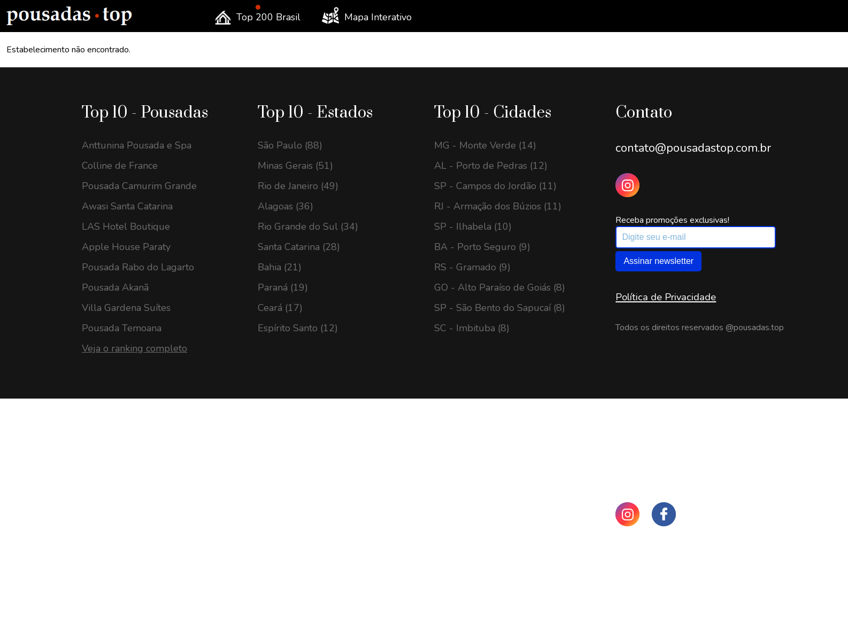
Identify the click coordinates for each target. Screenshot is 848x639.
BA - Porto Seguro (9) (482, 246)
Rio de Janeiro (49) (298, 186)
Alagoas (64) (285, 583)
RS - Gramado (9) (472, 267)
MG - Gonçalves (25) (127, 441)
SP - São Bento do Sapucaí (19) (150, 603)
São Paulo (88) (290, 145)
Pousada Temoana (121, 328)
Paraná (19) (283, 287)
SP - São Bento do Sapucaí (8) (499, 307)
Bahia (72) (280, 542)
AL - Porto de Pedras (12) (491, 165)
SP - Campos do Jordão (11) (495, 186)
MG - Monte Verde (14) (485, 145)
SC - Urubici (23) (119, 482)
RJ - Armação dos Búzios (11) (497, 206)
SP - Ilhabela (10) (473, 226)
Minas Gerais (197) (298, 461)
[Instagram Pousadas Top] (627, 185)
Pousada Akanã (115, 287)
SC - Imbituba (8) (472, 328)
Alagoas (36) (285, 206)
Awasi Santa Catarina (127, 206)
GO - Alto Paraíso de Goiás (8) (499, 287)
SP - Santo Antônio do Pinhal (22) (155, 502)
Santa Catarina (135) (302, 502)
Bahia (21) (280, 267)
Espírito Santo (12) (298, 328)
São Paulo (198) (293, 441)
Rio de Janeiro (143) (301, 482)
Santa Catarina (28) (299, 246)
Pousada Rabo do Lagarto (138, 267)
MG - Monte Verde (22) (133, 522)
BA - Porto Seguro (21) (133, 563)
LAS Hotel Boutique (126, 226)
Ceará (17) (280, 307)
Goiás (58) (280, 603)
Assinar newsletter (658, 261)
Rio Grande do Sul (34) (308, 226)
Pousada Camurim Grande (139, 186)
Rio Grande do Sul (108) (311, 522)
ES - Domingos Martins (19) (142, 583)
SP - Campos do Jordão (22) (143, 542)
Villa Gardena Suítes (126, 307)
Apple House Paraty (126, 246)
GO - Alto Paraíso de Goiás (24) (150, 461)
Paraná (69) (283, 563)
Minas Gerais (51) (295, 165)
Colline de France (120, 165)
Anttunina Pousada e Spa (136, 145)
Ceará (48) (280, 624)
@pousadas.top (755, 327)
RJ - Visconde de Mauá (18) (141, 624)
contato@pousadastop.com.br (693, 148)
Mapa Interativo (367, 15)
